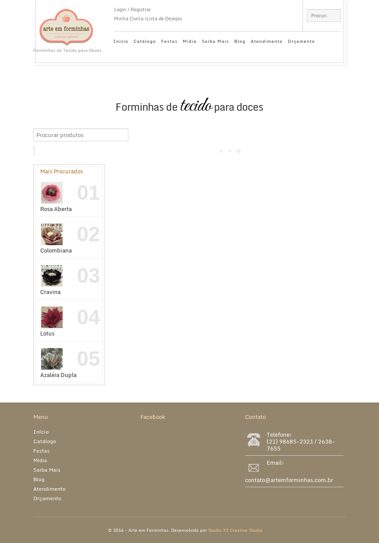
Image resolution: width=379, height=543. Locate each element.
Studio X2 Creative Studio (235, 530)
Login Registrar (132, 9)
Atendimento (267, 41)
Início (120, 41)
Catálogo (145, 41)
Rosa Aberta (56, 197)
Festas (169, 41)
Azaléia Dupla (58, 363)
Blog (239, 41)
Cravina (52, 280)
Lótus (52, 322)
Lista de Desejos (164, 18)
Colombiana (56, 239)
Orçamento (301, 41)
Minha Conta (128, 18)
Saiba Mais (215, 41)
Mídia (190, 41)
